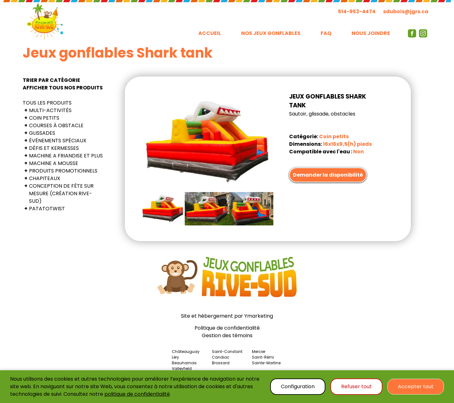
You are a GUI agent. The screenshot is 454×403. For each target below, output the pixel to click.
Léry (175, 357)
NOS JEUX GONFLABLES (270, 33)
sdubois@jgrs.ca (405, 11)
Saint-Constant (227, 351)
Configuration (298, 386)
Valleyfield (182, 368)
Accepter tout (416, 386)
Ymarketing (258, 316)
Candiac (221, 357)
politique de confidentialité (137, 394)
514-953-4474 (356, 11)
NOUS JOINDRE (371, 33)
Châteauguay (186, 351)
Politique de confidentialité (227, 328)
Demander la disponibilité (328, 175)
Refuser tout (356, 386)
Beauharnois (184, 363)
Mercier (258, 351)
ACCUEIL (209, 33)
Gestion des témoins (227, 335)
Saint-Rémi (263, 357)
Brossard (221, 363)
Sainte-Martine (266, 363)
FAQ (326, 33)
